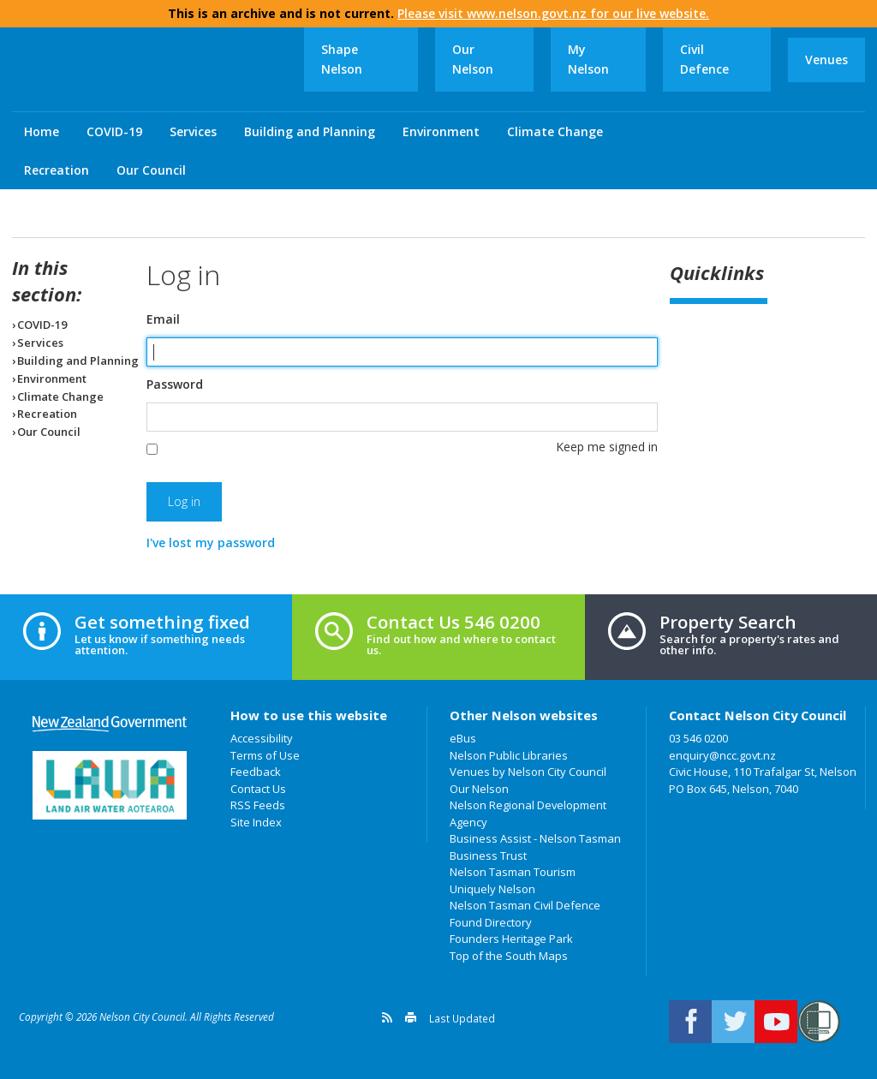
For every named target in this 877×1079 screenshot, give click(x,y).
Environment (441, 131)
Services (193, 131)
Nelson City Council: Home (157, 69)
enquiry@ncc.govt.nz (722, 755)
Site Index (256, 822)
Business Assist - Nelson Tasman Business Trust (535, 847)
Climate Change (555, 131)
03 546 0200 (698, 738)
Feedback (255, 771)
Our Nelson (472, 58)
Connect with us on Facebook (690, 1021)
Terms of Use (265, 755)
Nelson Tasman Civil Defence (525, 905)
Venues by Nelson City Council (528, 771)
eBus (463, 738)
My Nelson (588, 58)
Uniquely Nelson (492, 889)
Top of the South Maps (509, 955)
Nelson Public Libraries (509, 755)
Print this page (410, 1017)
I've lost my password (210, 542)
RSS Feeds (257, 805)
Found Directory (491, 922)
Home (41, 131)
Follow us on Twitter (733, 1021)
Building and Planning (309, 131)
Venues (826, 59)
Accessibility (261, 738)
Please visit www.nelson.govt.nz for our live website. (553, 13)
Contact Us (258, 788)
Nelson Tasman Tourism (513, 871)
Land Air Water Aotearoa (110, 785)
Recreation (56, 170)
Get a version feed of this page (387, 1017)
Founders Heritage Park (511, 938)
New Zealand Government (110, 724)
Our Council (151, 170)
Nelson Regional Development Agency (528, 813)
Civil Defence (704, 58)
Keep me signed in (607, 447)
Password (174, 384)
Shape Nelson (341, 58)
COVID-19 (114, 131)
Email (163, 319)
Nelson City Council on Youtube (776, 1021)
